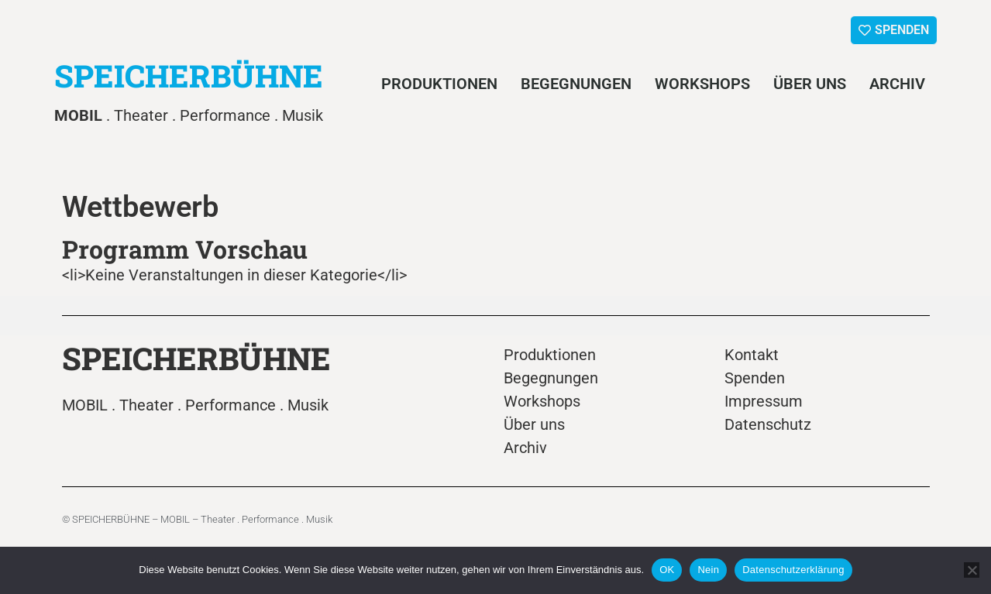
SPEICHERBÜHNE (188, 75)
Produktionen (439, 83)
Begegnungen (576, 83)
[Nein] (971, 570)
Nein (708, 569)
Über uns (809, 83)
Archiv (897, 83)
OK (666, 569)
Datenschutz (767, 424)
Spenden (754, 378)
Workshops (702, 83)
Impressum (763, 401)
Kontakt (751, 354)
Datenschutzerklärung (793, 569)
